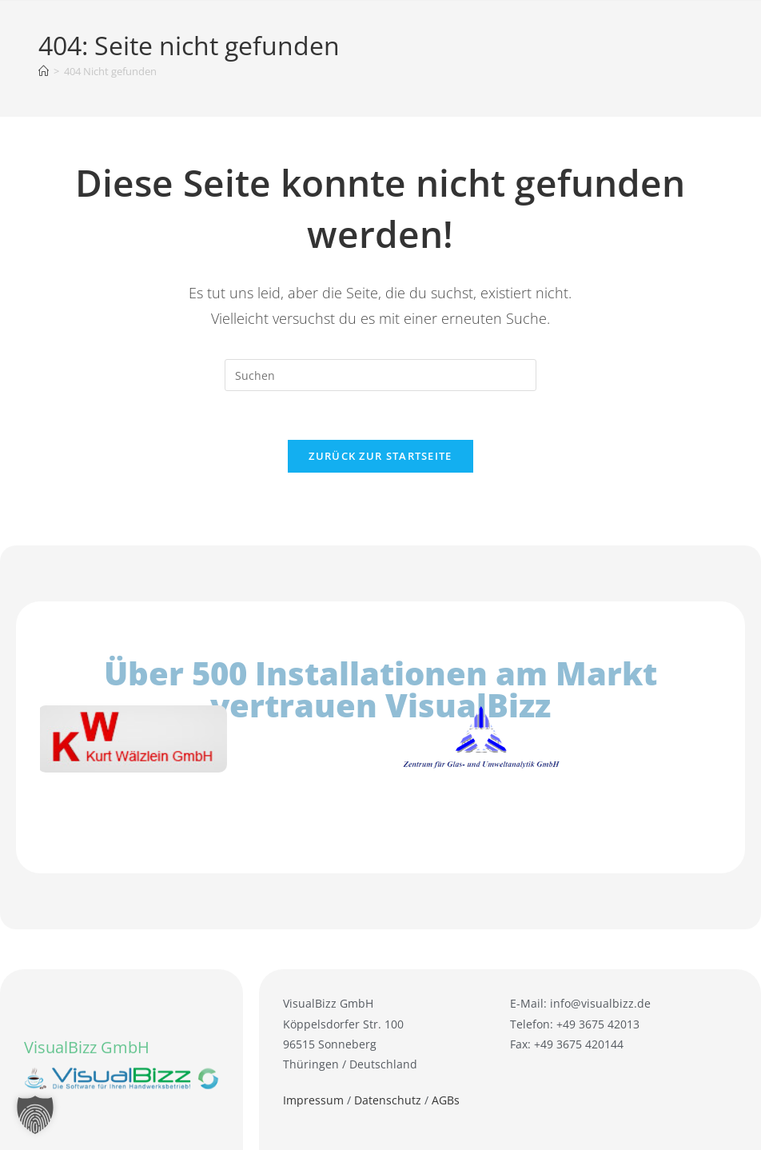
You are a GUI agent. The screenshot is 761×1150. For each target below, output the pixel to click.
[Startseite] (43, 71)
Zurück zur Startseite (380, 456)
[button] (35, 1115)
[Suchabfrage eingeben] (380, 375)
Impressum (313, 1100)
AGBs (446, 1100)
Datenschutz (387, 1100)
